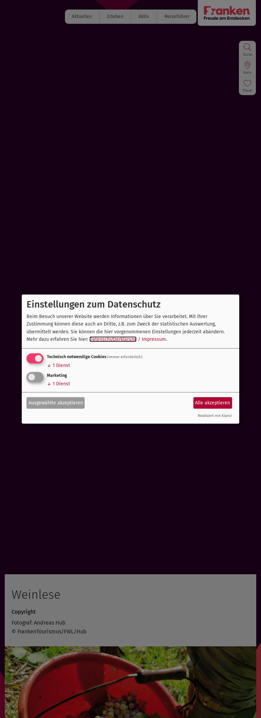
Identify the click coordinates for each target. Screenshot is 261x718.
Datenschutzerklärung (113, 339)
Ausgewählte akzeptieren (56, 403)
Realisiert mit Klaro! (215, 416)
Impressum (154, 339)
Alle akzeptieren (212, 403)
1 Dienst (58, 365)
